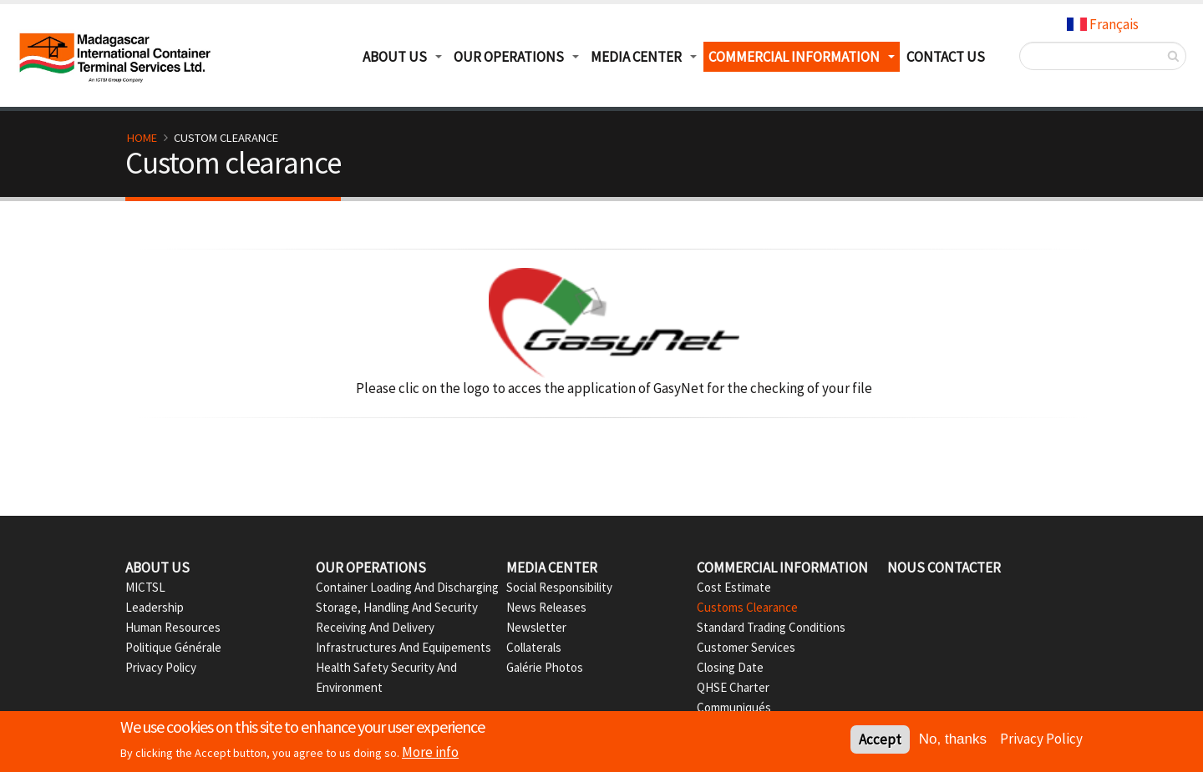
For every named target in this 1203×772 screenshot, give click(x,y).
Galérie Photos (544, 667)
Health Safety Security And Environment (386, 677)
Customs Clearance (747, 607)
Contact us (945, 57)
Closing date (730, 667)
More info (430, 753)
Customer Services (746, 647)
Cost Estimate (734, 587)
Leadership (154, 607)
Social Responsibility (559, 587)
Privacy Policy (160, 667)
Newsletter (536, 627)
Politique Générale (173, 647)
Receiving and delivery (375, 627)
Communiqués (734, 707)
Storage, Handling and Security (397, 607)
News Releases (546, 607)
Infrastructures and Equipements (403, 647)
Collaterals (533, 647)
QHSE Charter (733, 687)
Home (142, 137)
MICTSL (145, 587)
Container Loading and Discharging (407, 587)
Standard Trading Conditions (771, 627)
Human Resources (173, 627)
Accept (880, 741)
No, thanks (953, 741)
